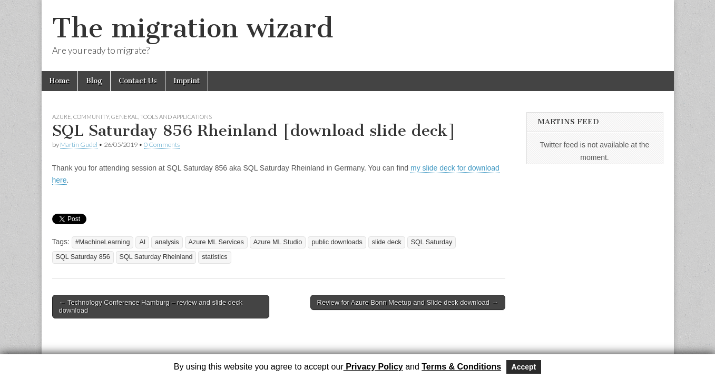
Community (91, 116)
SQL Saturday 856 (83, 257)
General (124, 116)
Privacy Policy (373, 366)
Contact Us (138, 80)
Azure (61, 116)
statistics (214, 257)
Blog (94, 80)
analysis (167, 242)
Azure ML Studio (277, 242)
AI (142, 242)
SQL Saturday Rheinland (156, 257)
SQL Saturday (432, 242)
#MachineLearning (102, 242)
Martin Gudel (78, 144)
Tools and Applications (176, 116)
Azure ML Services (216, 242)
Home (60, 80)
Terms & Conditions (461, 366)
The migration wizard (192, 28)
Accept (524, 367)
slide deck (386, 242)
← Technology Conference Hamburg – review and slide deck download (151, 306)
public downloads (337, 242)
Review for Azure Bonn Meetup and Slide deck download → (407, 302)
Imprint (186, 80)
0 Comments (162, 144)
